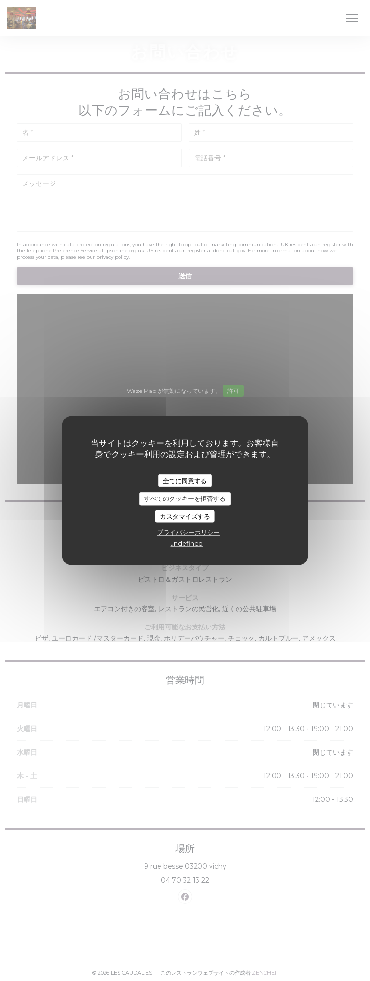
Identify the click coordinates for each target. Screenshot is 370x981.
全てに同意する (185, 480)
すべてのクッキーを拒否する (184, 498)
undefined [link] (186, 543)
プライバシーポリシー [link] (188, 532)
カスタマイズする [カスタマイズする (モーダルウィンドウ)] (185, 516)
